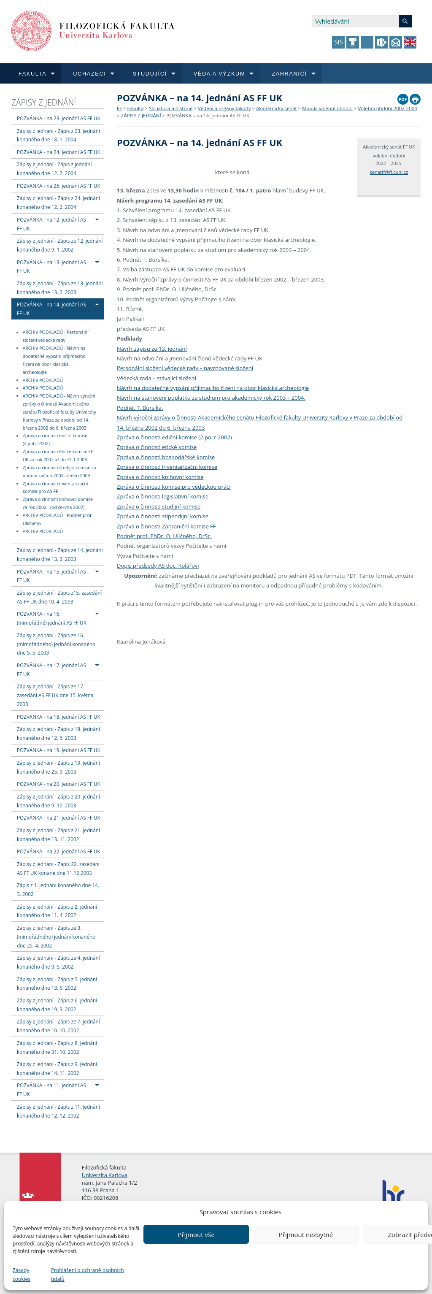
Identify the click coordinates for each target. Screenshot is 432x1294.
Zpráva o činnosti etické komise (157, 447)
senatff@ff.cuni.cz (389, 172)
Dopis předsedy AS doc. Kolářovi (158, 565)
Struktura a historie (170, 108)
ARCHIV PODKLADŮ (43, 380)
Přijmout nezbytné (306, 1234)
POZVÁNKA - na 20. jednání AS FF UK (58, 783)
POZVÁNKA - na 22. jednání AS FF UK (58, 851)
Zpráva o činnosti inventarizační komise (167, 467)
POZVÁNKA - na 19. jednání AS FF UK (58, 750)
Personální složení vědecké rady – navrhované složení (185, 368)
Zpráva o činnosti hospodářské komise (166, 457)
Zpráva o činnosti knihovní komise (160, 477)
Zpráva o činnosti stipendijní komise (162, 516)
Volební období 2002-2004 (387, 108)
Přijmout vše (196, 1234)
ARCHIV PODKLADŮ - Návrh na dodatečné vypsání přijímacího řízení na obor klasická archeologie (54, 360)
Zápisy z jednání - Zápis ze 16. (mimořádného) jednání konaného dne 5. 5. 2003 (56, 644)
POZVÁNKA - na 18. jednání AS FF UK (58, 716)
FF (119, 108)
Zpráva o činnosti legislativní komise (162, 496)
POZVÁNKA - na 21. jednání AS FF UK (58, 817)
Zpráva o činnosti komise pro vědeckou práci (174, 486)
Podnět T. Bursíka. (140, 407)
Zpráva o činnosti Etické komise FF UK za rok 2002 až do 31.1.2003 (58, 456)
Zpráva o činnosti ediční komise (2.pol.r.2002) (55, 440)
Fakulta (135, 108)
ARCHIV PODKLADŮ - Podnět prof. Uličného (58, 519)
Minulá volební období (327, 108)
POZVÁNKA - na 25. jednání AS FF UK (58, 185)
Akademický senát (276, 108)
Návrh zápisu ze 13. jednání (152, 348)
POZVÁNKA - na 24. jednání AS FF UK (58, 152)
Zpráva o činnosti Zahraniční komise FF (166, 526)
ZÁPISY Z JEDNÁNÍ (43, 102)
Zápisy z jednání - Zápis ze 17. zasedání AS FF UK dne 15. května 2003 (55, 695)
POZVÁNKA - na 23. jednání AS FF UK (58, 118)
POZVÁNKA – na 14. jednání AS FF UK (207, 115)
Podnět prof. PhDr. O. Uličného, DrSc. (164, 536)
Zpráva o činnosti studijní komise (158, 506)
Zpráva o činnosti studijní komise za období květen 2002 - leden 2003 (59, 472)
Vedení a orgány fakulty (224, 108)
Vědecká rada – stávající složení (156, 378)
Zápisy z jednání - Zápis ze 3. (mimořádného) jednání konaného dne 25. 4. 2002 (56, 936)
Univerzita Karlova (104, 1175)
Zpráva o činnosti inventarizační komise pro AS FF (55, 488)
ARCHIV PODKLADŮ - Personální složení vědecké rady (56, 337)
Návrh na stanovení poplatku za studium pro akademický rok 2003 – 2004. (211, 397)
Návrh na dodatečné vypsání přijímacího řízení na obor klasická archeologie (213, 388)
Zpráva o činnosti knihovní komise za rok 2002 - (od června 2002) (58, 503)
